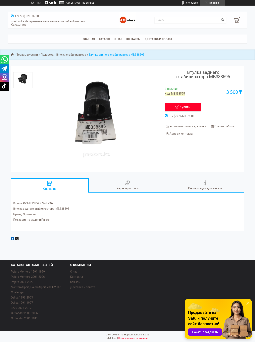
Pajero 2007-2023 (22, 282)
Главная (89, 39)
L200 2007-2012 (21, 307)
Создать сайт (73, 2)
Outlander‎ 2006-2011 (24, 318)
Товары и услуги (27, 54)
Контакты (133, 39)
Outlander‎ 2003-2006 (24, 313)
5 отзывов (192, 2)
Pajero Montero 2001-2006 (28, 276)
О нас (118, 39)
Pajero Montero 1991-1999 (28, 271)
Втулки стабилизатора (71, 54)
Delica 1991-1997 (22, 302)
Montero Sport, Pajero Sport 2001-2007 (36, 287)
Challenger (18, 292)
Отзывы (75, 282)
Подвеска (47, 54)
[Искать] (223, 20)
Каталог (104, 39)
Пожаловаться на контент (133, 338)
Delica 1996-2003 (22, 297)
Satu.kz (145, 334)
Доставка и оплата (158, 39)
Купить (184, 107)
